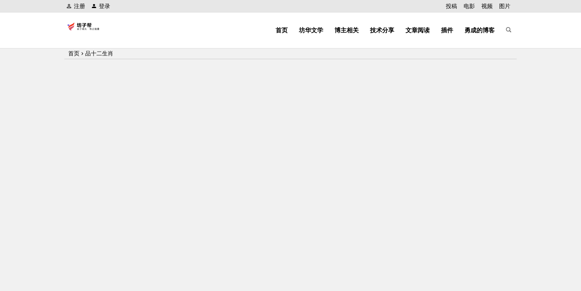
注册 (75, 6)
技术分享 (382, 30)
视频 (487, 6)
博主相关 (346, 30)
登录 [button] (100, 6)
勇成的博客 (479, 30)
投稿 (451, 6)
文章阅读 (417, 30)
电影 (469, 6)
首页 (282, 30)
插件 (447, 30)
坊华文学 (311, 30)
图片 (504, 6)
